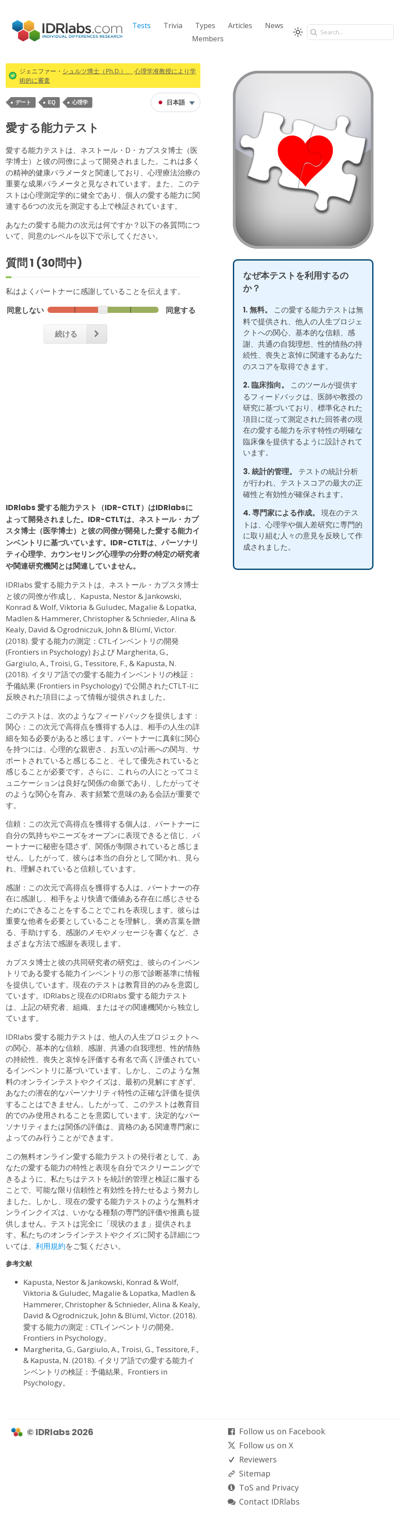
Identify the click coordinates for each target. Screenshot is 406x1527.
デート (23, 102)
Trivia (172, 25)
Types (205, 25)
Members (208, 39)
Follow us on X (266, 1445)
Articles (240, 25)
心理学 (80, 102)
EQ (51, 102)
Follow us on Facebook (282, 1431)
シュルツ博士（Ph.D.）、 (97, 71)
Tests (141, 25)
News (274, 25)
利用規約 (50, 1246)
